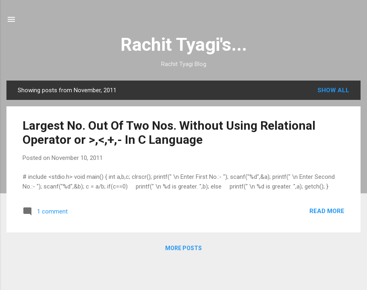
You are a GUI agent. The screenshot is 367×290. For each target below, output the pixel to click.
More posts (183, 248)
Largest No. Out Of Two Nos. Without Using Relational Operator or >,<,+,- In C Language (169, 132)
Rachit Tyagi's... (183, 44)
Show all (333, 90)
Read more (326, 211)
